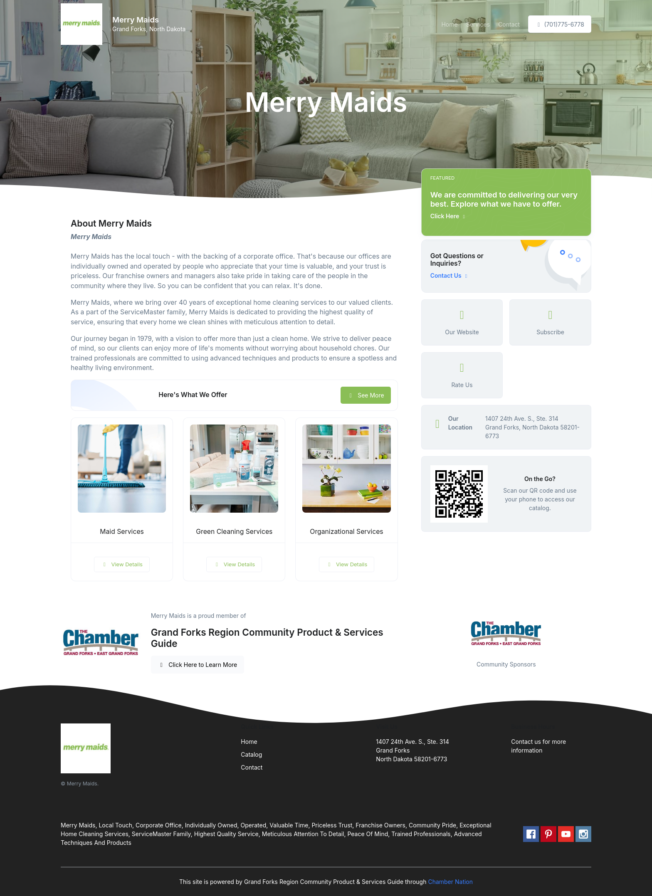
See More (365, 395)
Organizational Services (346, 532)
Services (478, 24)
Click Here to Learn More (197, 664)
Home (449, 24)
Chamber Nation (450, 881)
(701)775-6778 (559, 24)
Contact (509, 24)
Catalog (251, 754)
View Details (122, 564)
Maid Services (122, 532)
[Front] (83, 24)
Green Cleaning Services (234, 532)
